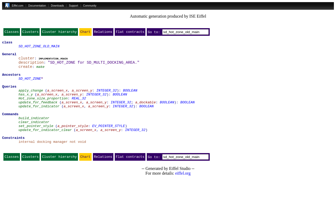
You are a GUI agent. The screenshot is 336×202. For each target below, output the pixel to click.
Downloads (57, 5)
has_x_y (25, 105)
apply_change (30, 100)
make (40, 72)
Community (90, 5)
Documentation (37, 5)
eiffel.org (183, 195)
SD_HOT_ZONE (29, 86)
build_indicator (33, 133)
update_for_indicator (38, 119)
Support (73, 5)
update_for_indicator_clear (45, 147)
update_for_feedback (37, 114)
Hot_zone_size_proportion (42, 110)
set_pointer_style (35, 143)
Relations (103, 33)
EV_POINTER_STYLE (108, 143)
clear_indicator (33, 138)
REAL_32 (79, 110)
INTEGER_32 (106, 100)
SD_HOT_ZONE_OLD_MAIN (38, 48)
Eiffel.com (17, 5)
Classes (11, 33)
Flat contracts (130, 33)
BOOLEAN (130, 100)
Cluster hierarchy (59, 33)
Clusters (30, 33)
